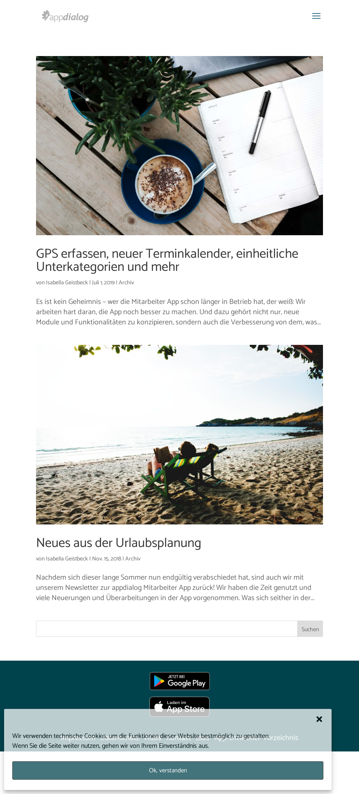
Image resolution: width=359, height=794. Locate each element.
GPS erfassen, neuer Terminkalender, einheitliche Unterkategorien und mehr (167, 260)
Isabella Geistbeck (67, 283)
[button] (319, 719)
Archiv (126, 283)
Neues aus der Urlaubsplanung (118, 543)
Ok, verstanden (168, 770)
